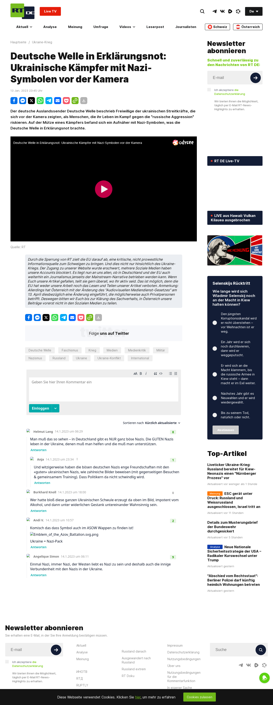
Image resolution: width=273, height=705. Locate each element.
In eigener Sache (179, 687)
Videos (127, 27)
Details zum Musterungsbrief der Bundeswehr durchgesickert (232, 526)
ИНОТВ (81, 672)
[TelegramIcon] (214, 11)
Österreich (248, 27)
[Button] (255, 78)
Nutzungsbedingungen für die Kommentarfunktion (184, 677)
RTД (79, 678)
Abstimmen (225, 430)
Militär (160, 350)
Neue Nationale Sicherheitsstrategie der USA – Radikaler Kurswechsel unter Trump (234, 553)
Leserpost (155, 27)
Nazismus (35, 358)
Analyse (50, 27)
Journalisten (185, 27)
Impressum (175, 645)
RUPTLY (82, 685)
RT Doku (128, 676)
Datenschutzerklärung (183, 652)
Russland (59, 358)
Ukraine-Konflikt (109, 358)
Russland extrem (134, 669)
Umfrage (100, 27)
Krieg (92, 350)
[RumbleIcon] (230, 11)
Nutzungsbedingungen (184, 659)
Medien (112, 350)
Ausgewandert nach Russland (136, 660)
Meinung (75, 27)
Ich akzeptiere (229, 92)
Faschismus (70, 350)
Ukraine (81, 358)
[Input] (235, 77)
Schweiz (217, 27)
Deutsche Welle (40, 350)
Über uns (173, 666)
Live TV (50, 11)
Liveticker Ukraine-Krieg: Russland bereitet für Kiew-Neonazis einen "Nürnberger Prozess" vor (231, 471)
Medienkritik (137, 350)
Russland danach (134, 651)
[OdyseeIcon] (238, 11)
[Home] (22, 11)
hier (138, 697)
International (140, 358)
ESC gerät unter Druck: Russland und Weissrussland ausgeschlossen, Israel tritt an (233, 500)
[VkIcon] (222, 11)
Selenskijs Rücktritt (231, 283)
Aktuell (24, 27)
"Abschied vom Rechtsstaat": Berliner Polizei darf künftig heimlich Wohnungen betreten (233, 580)
